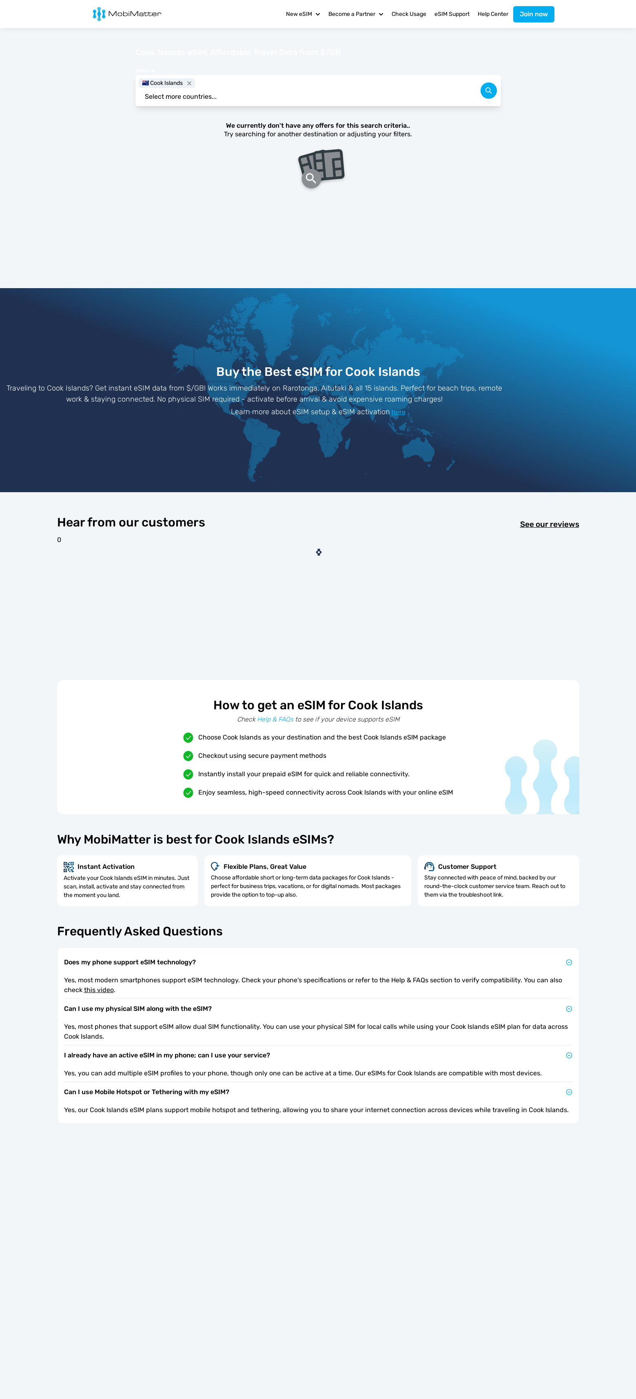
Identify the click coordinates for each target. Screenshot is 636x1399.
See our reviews (549, 524)
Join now (534, 14)
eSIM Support (452, 14)
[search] (489, 90)
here (399, 412)
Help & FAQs (275, 719)
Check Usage (409, 14)
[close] (189, 83)
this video (99, 990)
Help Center (493, 14)
